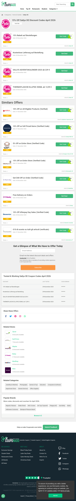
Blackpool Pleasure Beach (27, 409)
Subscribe (38, 267)
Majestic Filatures (11, 405)
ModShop (15, 361)
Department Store (11, 388)
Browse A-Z (38, 416)
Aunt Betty (62, 405)
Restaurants (36, 9)
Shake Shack (22, 405)
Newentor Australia (68, 222)
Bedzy (71, 205)
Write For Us (43, 456)
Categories (52, 9)
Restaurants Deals (7, 456)
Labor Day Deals (25, 453)
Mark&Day (70, 188)
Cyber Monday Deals (26, 456)
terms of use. (65, 491)
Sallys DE (25, 15)
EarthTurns (15, 339)
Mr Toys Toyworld (43, 405)
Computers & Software (54, 384)
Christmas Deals (25, 460)
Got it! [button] (55, 495)
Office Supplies (34, 388)
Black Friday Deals (26, 450)
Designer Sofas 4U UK (68, 154)
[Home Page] (3, 15)
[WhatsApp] (4, 496)
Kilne (13, 369)
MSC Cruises (31, 405)
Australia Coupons (24, 440)
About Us (42, 450)
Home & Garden (17, 15)
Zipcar (14, 331)
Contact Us (42, 453)
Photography (23, 384)
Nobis (69, 405)
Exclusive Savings (6, 450)
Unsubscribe (23, 258)
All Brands (4, 460)
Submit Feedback (51, 427)
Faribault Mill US (69, 136)
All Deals (4, 463)
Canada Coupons (35, 440)
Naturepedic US (69, 171)
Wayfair (14, 346)
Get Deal (64, 54)
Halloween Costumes (12, 409)
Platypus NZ (53, 405)
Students (44, 9)
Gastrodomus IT (69, 240)
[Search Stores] (73, 4)
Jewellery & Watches (12, 384)
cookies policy (52, 491)
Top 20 (28, 9)
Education (43, 384)
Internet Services (23, 388)
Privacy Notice (29, 496)
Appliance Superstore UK (67, 119)
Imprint (41, 460)
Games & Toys (33, 384)
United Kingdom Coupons (48, 440)
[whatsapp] (25, 316)
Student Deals (5, 453)
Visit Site (17, 23)
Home (22, 9)
